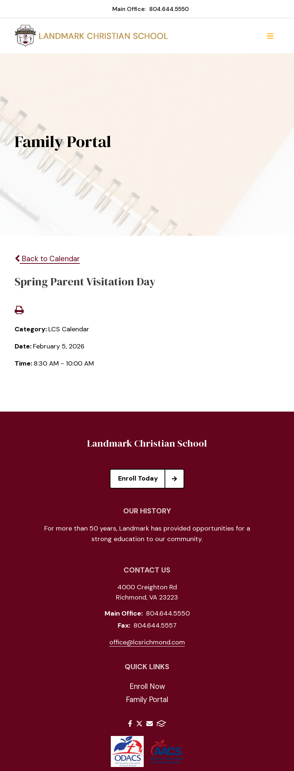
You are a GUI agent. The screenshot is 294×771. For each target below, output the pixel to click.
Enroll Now (147, 686)
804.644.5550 (169, 9)
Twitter (139, 723)
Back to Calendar (47, 258)
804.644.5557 (155, 625)
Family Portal (147, 699)
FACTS (161, 723)
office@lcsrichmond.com (147, 642)
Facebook (130, 723)
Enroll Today (151, 479)
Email (149, 723)
